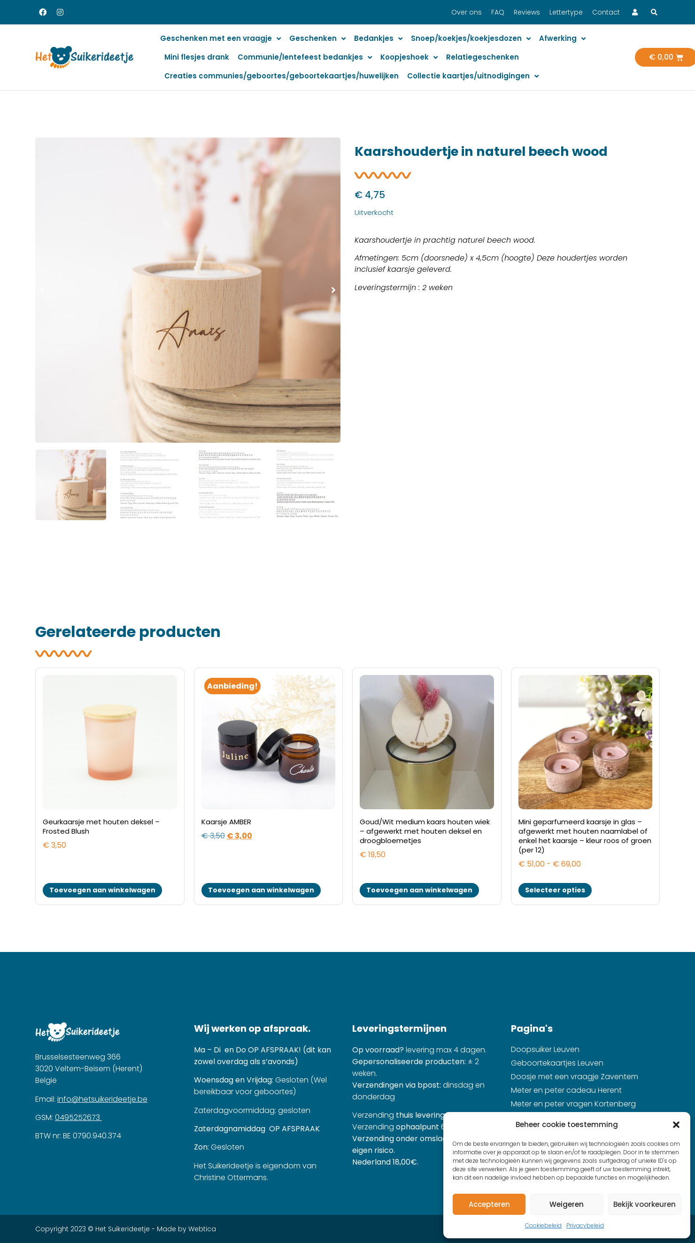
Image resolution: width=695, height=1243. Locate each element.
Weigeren (566, 1204)
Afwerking (562, 39)
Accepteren (489, 1204)
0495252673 (78, 1117)
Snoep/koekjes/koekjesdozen (471, 39)
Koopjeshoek (409, 57)
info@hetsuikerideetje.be (102, 1099)
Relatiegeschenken (482, 57)
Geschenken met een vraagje (220, 39)
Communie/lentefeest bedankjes (305, 57)
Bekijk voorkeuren (644, 1204)
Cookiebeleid (543, 1225)
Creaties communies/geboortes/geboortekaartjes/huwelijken (281, 76)
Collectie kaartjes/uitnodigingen (473, 76)
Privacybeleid (585, 1225)
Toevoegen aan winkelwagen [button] (102, 890)
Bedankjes (378, 39)
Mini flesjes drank (196, 57)
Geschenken (317, 39)
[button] (676, 1124)
